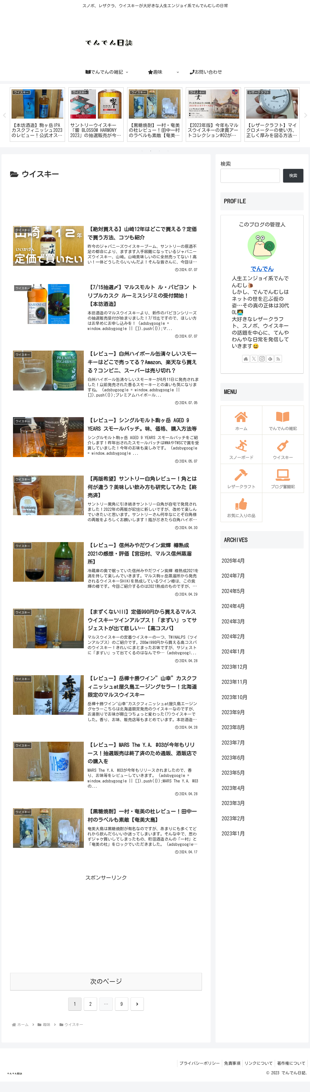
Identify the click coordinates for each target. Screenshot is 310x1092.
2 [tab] (151, 151)
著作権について (290, 1074)
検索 (225, 163)
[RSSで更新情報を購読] (278, 358)
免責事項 (228, 1074)
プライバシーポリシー (193, 1074)
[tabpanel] (62, 114)
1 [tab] (142, 151)
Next (306, 115)
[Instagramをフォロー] (262, 358)
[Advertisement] (106, 198)
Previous (4, 115)
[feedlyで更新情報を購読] (270, 358)
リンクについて (256, 1074)
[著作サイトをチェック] (246, 358)
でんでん (262, 269)
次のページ (106, 992)
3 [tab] (159, 151)
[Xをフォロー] (254, 358)
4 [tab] (168, 151)
